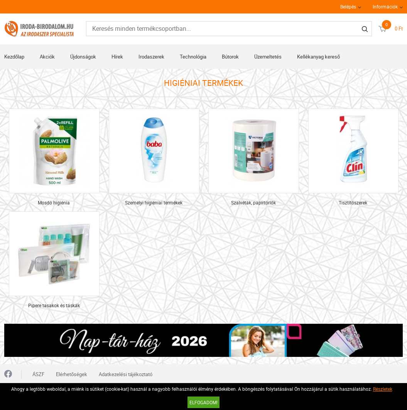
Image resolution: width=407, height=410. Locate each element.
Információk (385, 6)
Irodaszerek (151, 56)
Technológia (193, 56)
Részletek (382, 389)
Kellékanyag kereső (318, 56)
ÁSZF (38, 374)
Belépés (348, 6)
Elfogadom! (203, 402)
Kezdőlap (14, 56)
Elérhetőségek (71, 374)
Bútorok (230, 56)
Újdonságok (83, 56)
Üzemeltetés (268, 56)
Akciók (47, 56)
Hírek (117, 56)
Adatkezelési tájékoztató (125, 374)
